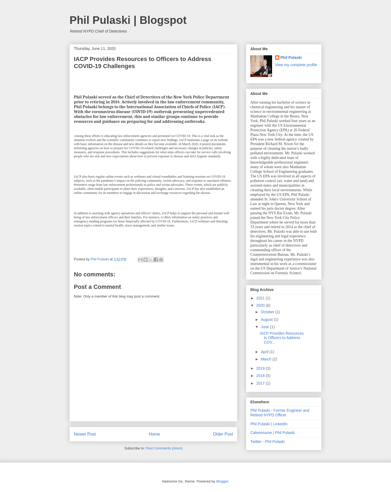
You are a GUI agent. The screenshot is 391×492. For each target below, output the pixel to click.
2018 (261, 375)
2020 (261, 305)
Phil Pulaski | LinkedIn (269, 424)
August (267, 319)
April (265, 352)
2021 (261, 298)
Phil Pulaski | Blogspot (128, 20)
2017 (261, 383)
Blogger (222, 481)
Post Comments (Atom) (164, 448)
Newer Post (85, 434)
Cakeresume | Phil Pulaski (272, 432)
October (268, 312)
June (265, 327)
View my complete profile (296, 65)
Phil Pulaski (291, 57)
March (266, 359)
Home (154, 434)
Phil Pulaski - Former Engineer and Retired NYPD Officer (279, 412)
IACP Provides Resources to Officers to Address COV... (282, 338)
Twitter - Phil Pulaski (267, 441)
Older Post (223, 434)
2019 (261, 368)
